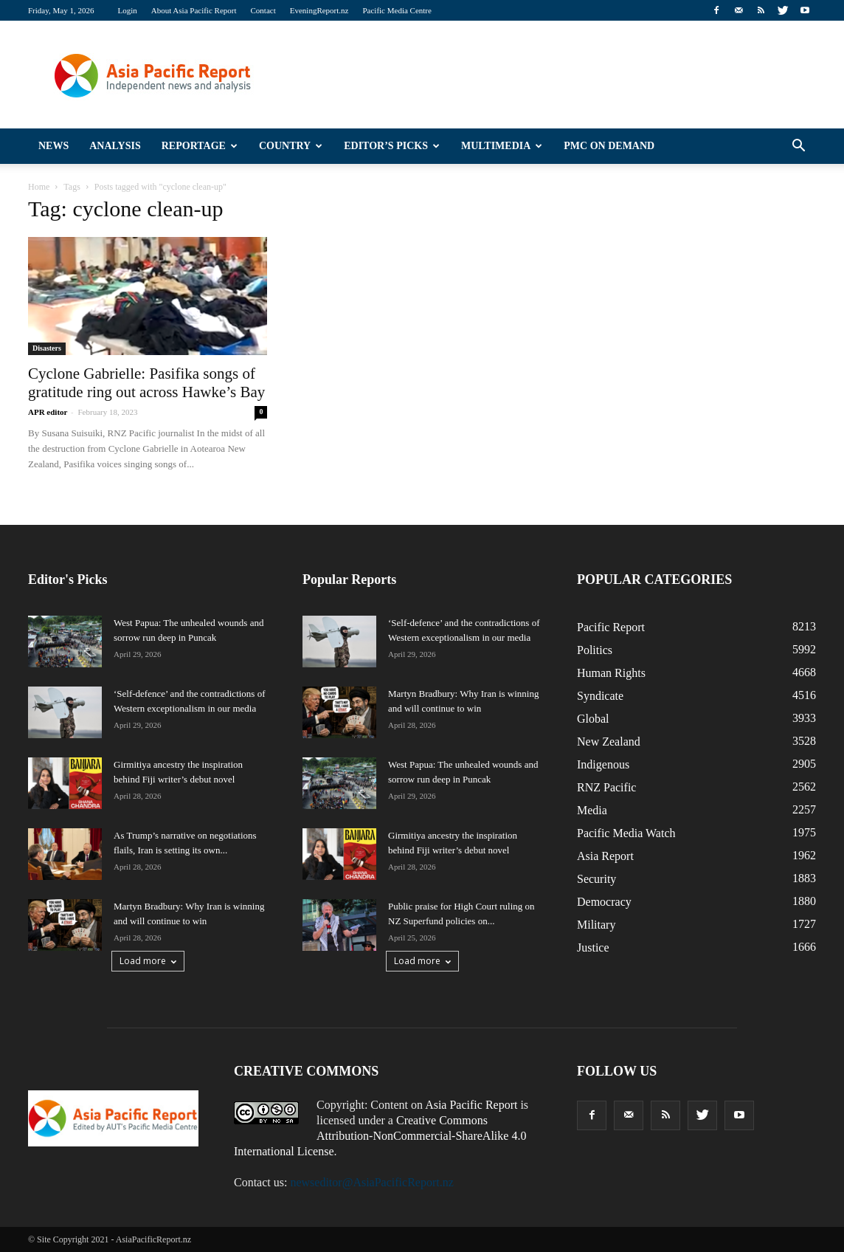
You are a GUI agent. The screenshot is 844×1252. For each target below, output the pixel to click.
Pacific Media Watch (626, 833)
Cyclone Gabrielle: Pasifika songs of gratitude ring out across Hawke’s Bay (146, 383)
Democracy (604, 901)
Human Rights (611, 673)
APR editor (47, 411)
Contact (263, 10)
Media (592, 810)
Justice (593, 947)
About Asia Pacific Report (194, 10)
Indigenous (603, 764)
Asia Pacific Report (471, 1104)
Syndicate (600, 695)
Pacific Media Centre (396, 10)
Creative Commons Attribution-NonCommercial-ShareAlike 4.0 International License (380, 1136)
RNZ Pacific (606, 787)
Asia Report (605, 856)
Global (593, 718)
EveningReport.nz (319, 10)
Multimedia (501, 145)
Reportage (200, 145)
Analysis (115, 145)
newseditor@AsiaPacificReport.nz (371, 1182)
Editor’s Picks (392, 145)
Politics (594, 650)
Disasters (46, 348)
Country (290, 145)
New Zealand (608, 741)
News (53, 145)
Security (596, 879)
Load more (148, 961)
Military (596, 924)
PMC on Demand (609, 145)
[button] (798, 146)
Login (126, 10)
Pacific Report (611, 627)
